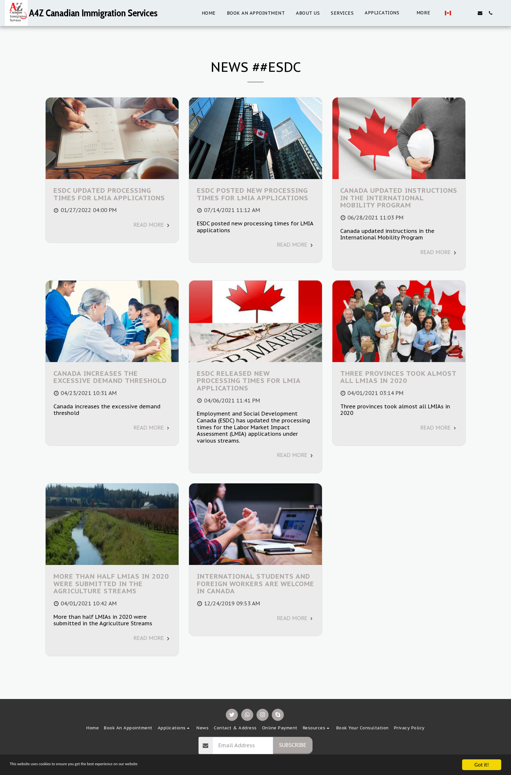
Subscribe (292, 745)
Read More (152, 224)
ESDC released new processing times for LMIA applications (248, 380)
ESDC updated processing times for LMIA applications (109, 194)
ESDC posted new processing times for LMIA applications (252, 194)
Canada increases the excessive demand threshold (110, 377)
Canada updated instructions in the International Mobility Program (398, 197)
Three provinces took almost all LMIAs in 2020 (398, 377)
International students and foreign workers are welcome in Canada (255, 583)
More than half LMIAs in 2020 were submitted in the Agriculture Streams (111, 583)
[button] (360, 13)
